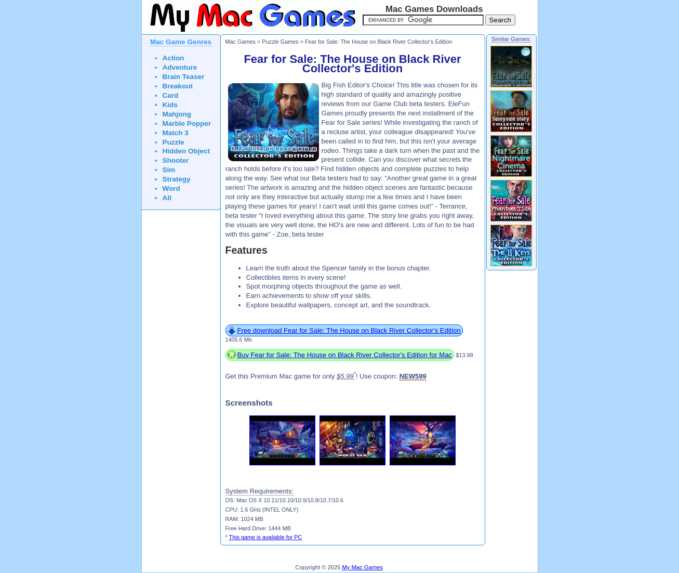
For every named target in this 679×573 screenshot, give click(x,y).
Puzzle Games (280, 41)
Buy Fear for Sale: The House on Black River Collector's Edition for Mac (344, 355)
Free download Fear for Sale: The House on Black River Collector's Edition (349, 330)
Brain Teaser (184, 77)
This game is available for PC (265, 537)
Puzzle (173, 142)
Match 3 (176, 133)
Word (171, 188)
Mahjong (177, 114)
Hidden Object (186, 151)
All (167, 198)
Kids (170, 105)
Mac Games (240, 41)
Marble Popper (187, 123)
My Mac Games (362, 567)
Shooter (176, 160)
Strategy (177, 179)
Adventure (180, 67)
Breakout (178, 86)
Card (171, 95)
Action (173, 58)
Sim (169, 170)
